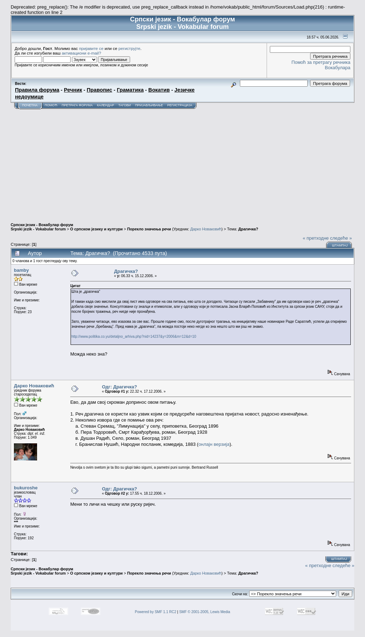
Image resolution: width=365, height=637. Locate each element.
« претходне (316, 238)
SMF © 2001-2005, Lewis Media (204, 612)
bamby (21, 270)
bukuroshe (25, 487)
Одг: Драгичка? (119, 386)
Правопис (99, 90)
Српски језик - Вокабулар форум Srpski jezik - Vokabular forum (42, 227)
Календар (105, 105)
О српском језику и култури (96, 229)
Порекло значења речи (149, 229)
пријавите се (91, 48)
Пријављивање (149, 105)
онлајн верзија (214, 444)
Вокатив (159, 90)
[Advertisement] (182, 163)
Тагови (124, 105)
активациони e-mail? (81, 53)
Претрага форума (77, 105)
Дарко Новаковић (205, 229)
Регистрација (179, 105)
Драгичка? (248, 229)
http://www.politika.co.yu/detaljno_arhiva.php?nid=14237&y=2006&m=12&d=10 (133, 336)
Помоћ (51, 105)
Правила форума (37, 90)
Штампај (340, 245)
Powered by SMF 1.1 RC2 (155, 612)
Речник (73, 90)
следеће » (341, 238)
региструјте (129, 48)
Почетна (29, 105)
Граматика (130, 90)
